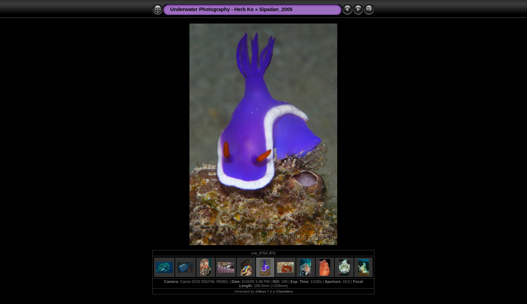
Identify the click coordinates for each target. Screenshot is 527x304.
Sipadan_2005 (275, 9)
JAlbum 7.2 (263, 291)
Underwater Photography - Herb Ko (212, 9)
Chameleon (284, 291)
